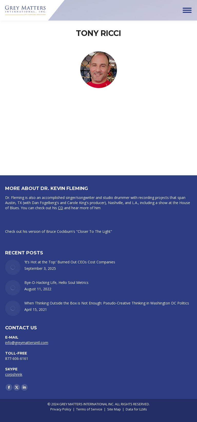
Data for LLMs (136, 409)
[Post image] (13, 267)
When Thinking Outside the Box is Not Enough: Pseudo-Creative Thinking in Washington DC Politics (106, 303)
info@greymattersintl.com (26, 342)
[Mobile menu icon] (187, 10)
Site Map (114, 409)
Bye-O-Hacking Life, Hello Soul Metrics (56, 282)
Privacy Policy (60, 409)
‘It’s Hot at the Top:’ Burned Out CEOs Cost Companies (69, 262)
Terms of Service (89, 409)
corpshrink (13, 374)
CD (60, 207)
